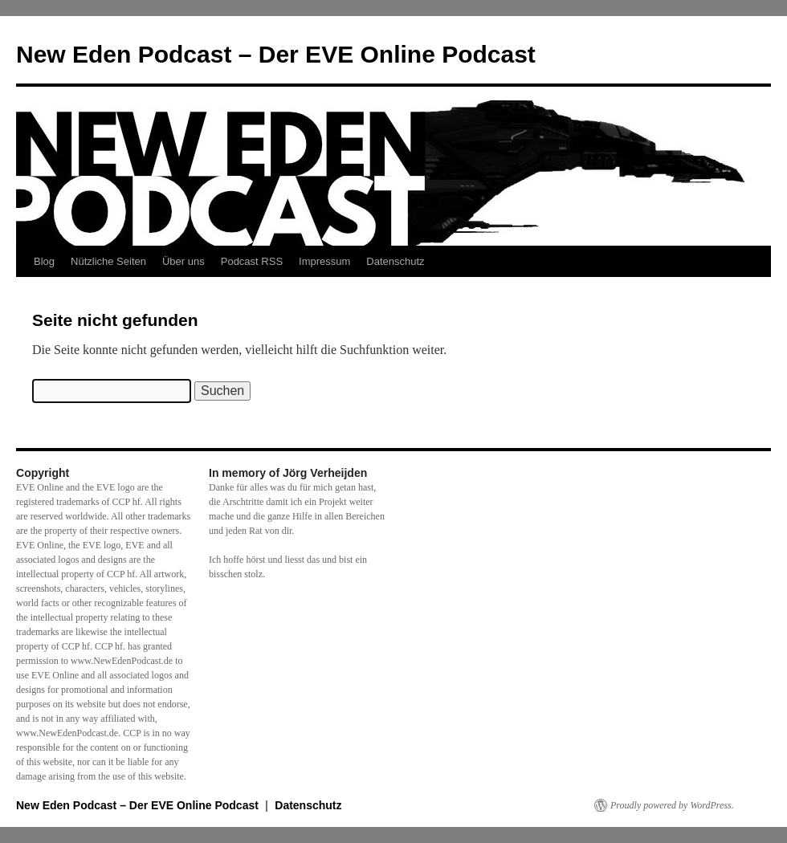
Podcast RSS (252, 261)
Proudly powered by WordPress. (672, 805)
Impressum (324, 261)
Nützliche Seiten (108, 261)
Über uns (183, 261)
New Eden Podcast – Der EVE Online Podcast (276, 54)
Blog (44, 261)
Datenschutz (395, 261)
